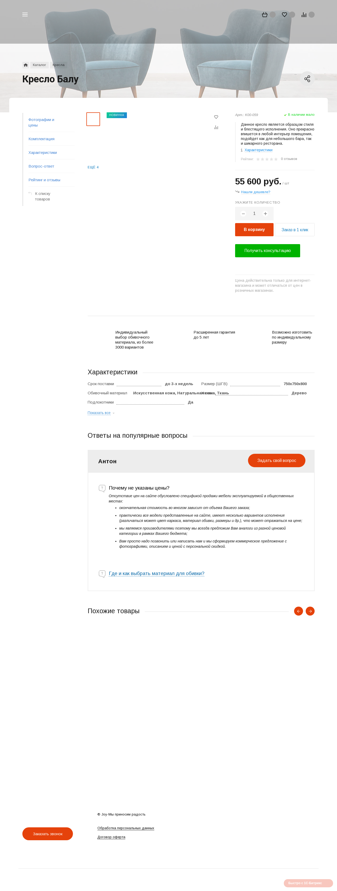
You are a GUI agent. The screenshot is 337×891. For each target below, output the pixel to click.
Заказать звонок (47, 834)
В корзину (254, 229)
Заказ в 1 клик (294, 230)
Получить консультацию (267, 250)
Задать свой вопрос (276, 460)
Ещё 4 (93, 167)
